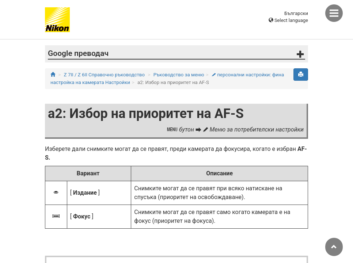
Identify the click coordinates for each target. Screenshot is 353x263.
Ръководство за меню (178, 74)
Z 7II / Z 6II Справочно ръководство (104, 74)
